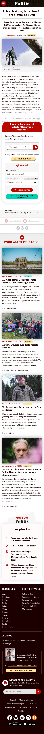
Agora (4, 594)
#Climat (5, 640)
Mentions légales (26, 700)
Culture (5, 609)
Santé (4, 624)
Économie (6, 618)
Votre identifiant (11, 170)
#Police (13, 640)
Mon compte (27, 609)
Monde (5, 612)
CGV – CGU (31, 703)
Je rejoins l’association (31, 603)
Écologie (5, 600)
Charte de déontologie (15, 703)
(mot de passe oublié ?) (31, 179)
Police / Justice (8, 627)
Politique (6, 597)
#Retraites (31, 640)
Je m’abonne (27, 600)
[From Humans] (34, 717)
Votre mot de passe (12, 179)
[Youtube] (22, 718)
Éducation (6, 621)
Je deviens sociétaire (30, 597)
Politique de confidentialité (16, 707)
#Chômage (6, 643)
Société (5, 603)
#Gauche (21, 640)
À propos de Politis (29, 606)
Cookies (21, 711)
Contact (12, 700)
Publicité (33, 707)
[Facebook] (9, 718)
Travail (5, 615)
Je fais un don (27, 594)
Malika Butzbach (11, 35)
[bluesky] (15, 718)
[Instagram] (28, 718)
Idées (4, 606)
